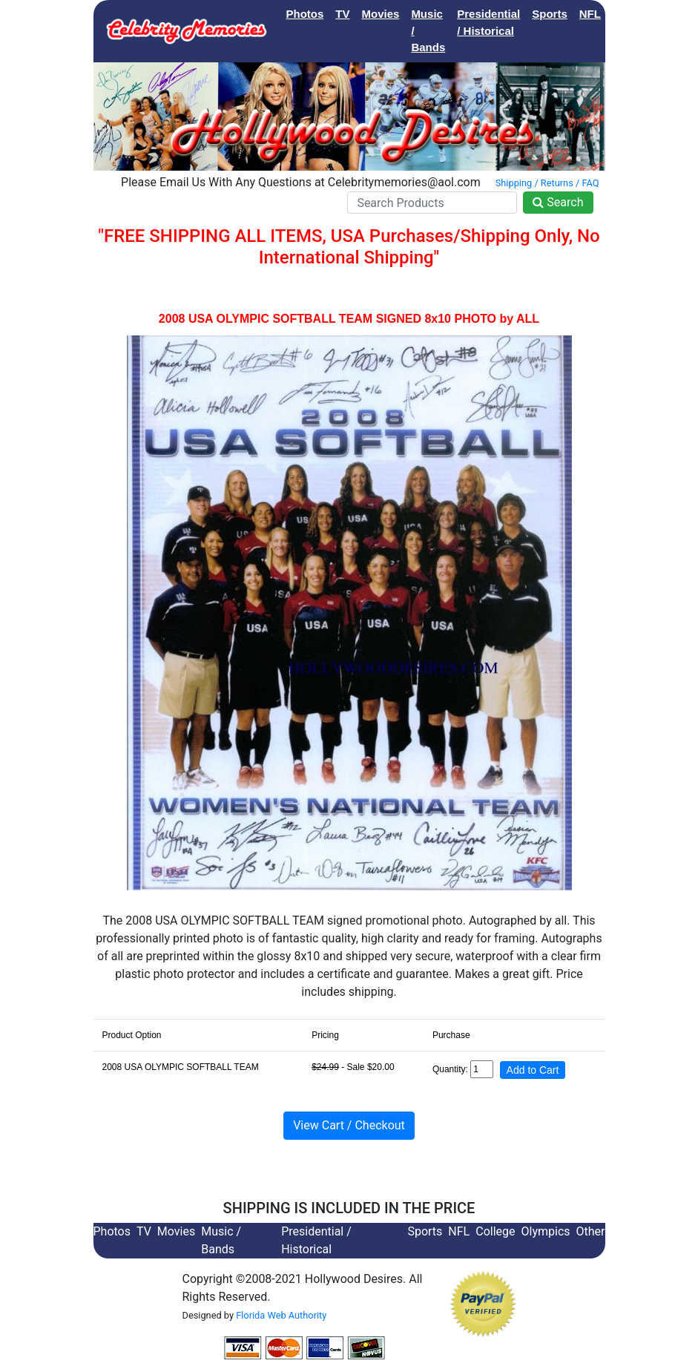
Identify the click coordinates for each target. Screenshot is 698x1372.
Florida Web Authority (281, 1315)
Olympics (545, 1231)
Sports (549, 13)
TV (342, 13)
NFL (590, 13)
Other (590, 1231)
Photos (305, 13)
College (633, 13)
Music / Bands (428, 30)
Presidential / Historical (488, 22)
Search (558, 202)
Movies (381, 13)
